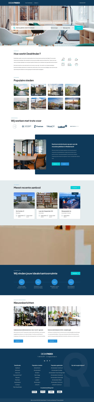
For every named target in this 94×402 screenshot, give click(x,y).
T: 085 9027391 (82, 2)
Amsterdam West (57, 380)
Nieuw (75, 193)
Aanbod (36, 2)
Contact (17, 384)
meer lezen (18, 341)
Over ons (55, 163)
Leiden (37, 380)
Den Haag (37, 375)
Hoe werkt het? (17, 375)
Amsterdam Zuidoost (57, 375)
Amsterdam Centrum (57, 368)
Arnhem (37, 372)
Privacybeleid (60, 400)
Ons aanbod (74, 187)
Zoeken (79, 27)
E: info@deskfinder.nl (51, 356)
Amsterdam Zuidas (57, 370)
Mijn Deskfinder (17, 387)
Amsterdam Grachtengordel (57, 372)
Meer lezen (75, 273)
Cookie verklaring (51, 400)
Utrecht (37, 384)
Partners (17, 380)
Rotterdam (37, 382)
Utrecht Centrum (57, 384)
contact (64, 163)
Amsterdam (37, 370)
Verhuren (17, 370)
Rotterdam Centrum (56, 382)
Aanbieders (17, 382)
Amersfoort (37, 368)
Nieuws (17, 377)
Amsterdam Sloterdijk (57, 377)
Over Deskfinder (28, 2)
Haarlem (37, 377)
